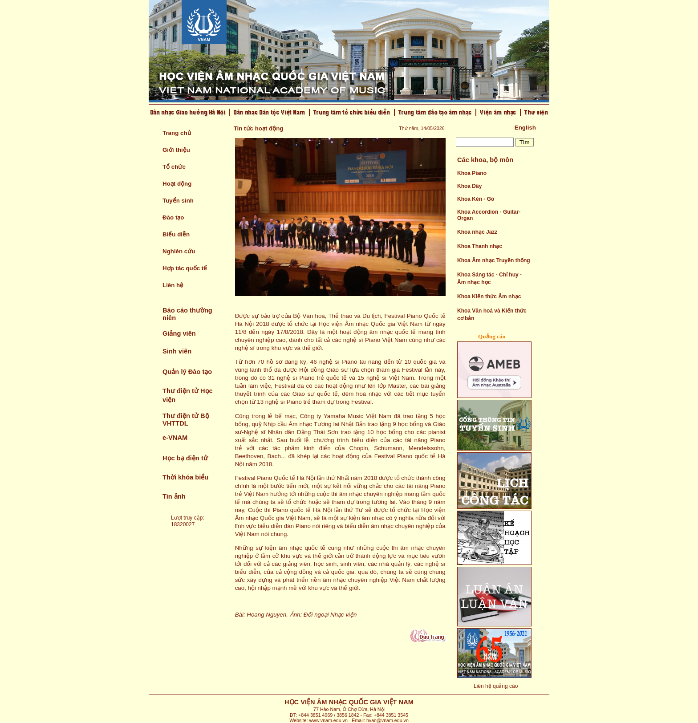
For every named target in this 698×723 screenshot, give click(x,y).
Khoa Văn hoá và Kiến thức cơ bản (492, 314)
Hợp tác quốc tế (184, 268)
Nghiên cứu (178, 251)
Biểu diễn (176, 234)
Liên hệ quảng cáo (496, 686)
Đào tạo (173, 217)
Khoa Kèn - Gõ (475, 199)
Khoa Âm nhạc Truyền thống (493, 260)
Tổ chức (174, 166)
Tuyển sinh (178, 200)
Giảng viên (179, 333)
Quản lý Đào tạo (187, 371)
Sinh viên (176, 351)
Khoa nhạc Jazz (477, 232)
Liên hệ (172, 285)
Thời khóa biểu (185, 477)
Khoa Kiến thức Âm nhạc (489, 296)
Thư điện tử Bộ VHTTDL (185, 419)
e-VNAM (174, 437)
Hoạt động (176, 183)
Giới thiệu (176, 149)
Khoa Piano (472, 173)
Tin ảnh (174, 496)
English (525, 127)
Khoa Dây (469, 186)
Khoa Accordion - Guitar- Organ (488, 215)
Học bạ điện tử (185, 458)
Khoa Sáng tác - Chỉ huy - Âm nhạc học (489, 278)
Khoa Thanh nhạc (479, 246)
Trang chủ (176, 133)
